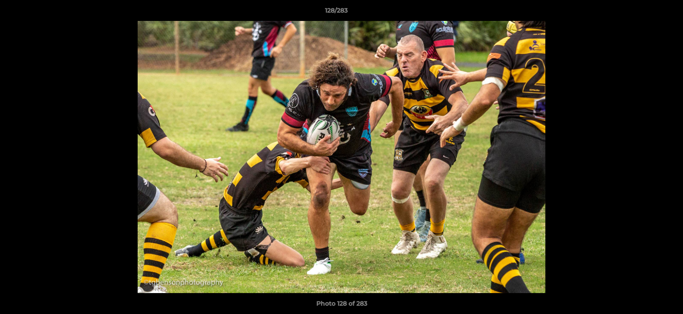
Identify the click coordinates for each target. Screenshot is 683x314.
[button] (646, 13)
